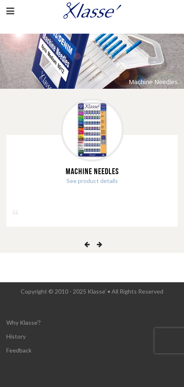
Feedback (19, 350)
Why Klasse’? (23, 322)
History (16, 336)
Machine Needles (92, 172)
